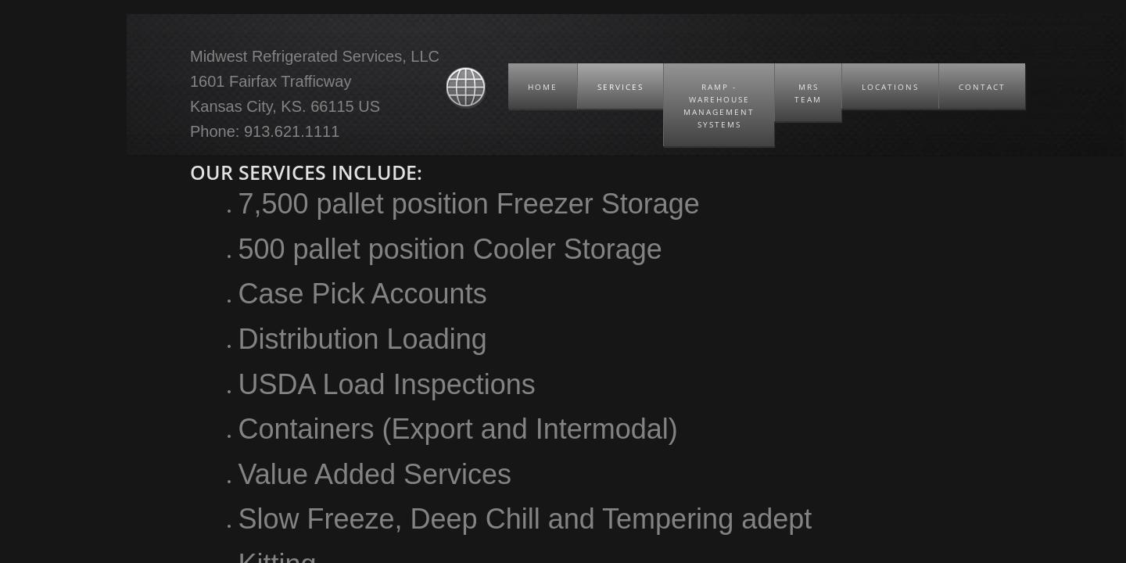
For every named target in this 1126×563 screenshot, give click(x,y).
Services (620, 86)
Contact (982, 86)
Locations (890, 86)
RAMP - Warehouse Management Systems (719, 105)
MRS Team (808, 93)
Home (543, 86)
